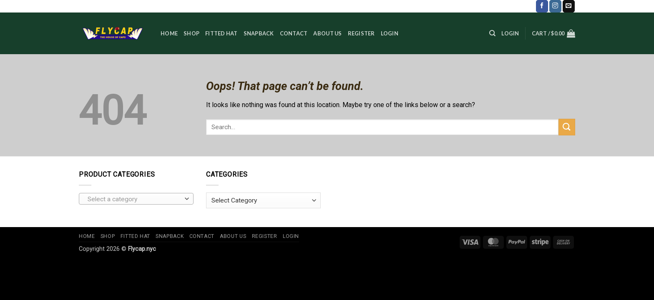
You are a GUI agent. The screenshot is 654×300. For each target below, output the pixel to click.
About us (327, 33)
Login (389, 33)
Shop (191, 33)
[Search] (492, 33)
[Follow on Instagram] (555, 6)
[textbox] (134, 199)
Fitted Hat (221, 33)
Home (169, 33)
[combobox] (136, 199)
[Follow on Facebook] (542, 6)
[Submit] (566, 127)
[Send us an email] (569, 6)
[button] (510, 33)
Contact (294, 33)
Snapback (259, 33)
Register (361, 33)
